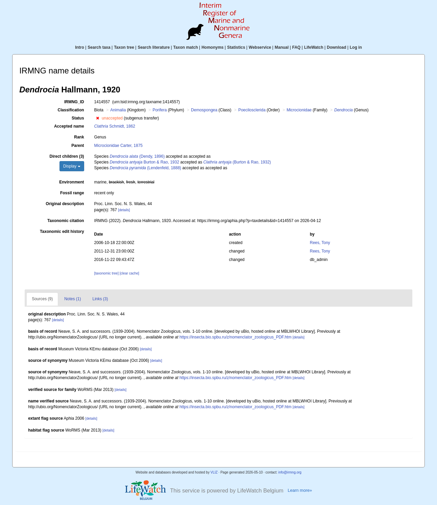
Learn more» (300, 490)
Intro (79, 47)
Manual (282, 47)
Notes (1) (72, 299)
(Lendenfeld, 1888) (145, 168)
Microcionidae (299, 110)
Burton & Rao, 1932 (144, 162)
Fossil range (72, 193)
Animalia (118, 110)
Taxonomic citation (65, 220)
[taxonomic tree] (106, 273)
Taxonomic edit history (62, 231)
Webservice (260, 47)
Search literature (154, 47)
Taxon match (185, 47)
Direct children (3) (67, 156)
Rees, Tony (320, 242)
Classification (71, 110)
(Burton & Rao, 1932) (237, 162)
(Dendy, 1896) (137, 156)
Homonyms (212, 47)
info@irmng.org (289, 472)
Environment (71, 182)
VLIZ (214, 472)
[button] (97, 118)
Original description (65, 203)
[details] (124, 210)
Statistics (236, 47)
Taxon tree (124, 47)
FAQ (296, 47)
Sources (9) (42, 299)
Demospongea (204, 110)
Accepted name (69, 126)
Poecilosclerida (252, 110)
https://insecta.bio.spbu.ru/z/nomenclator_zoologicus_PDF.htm (235, 337)
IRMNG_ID (74, 102)
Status (78, 118)
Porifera (159, 110)
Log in (356, 47)
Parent (77, 145)
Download (336, 47)
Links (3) (100, 299)
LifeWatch (313, 47)
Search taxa (99, 47)
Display (71, 166)
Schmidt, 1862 (114, 126)
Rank (79, 137)
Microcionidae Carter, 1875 (118, 145)
